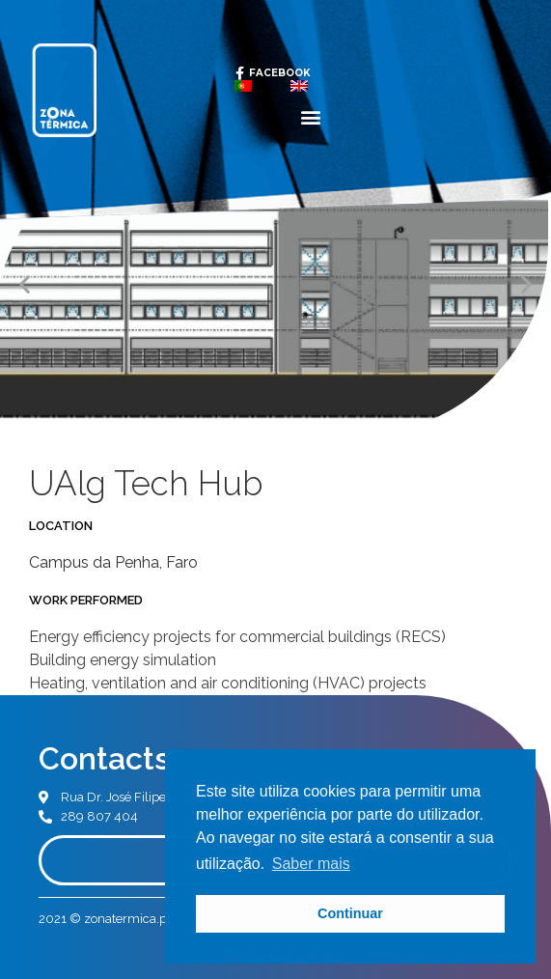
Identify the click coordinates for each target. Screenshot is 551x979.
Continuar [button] (350, 913)
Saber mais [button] (311, 863)
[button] (311, 116)
